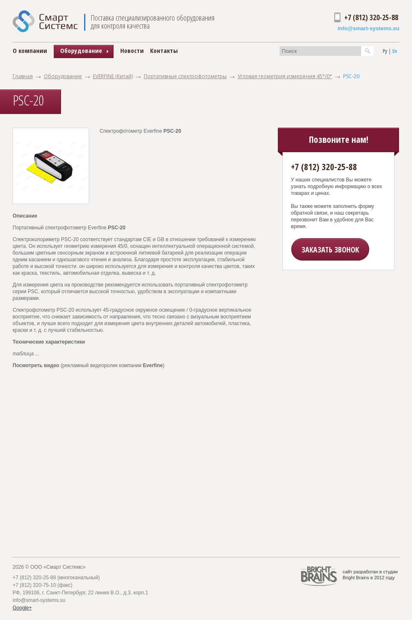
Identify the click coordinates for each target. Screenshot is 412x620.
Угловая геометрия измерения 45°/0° (285, 76)
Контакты (164, 50)
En (394, 51)
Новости (132, 50)
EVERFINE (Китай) (113, 76)
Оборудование (63, 76)
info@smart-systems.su (368, 28)
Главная (23, 76)
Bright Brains (356, 577)
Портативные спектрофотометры (185, 76)
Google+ (22, 608)
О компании (30, 50)
